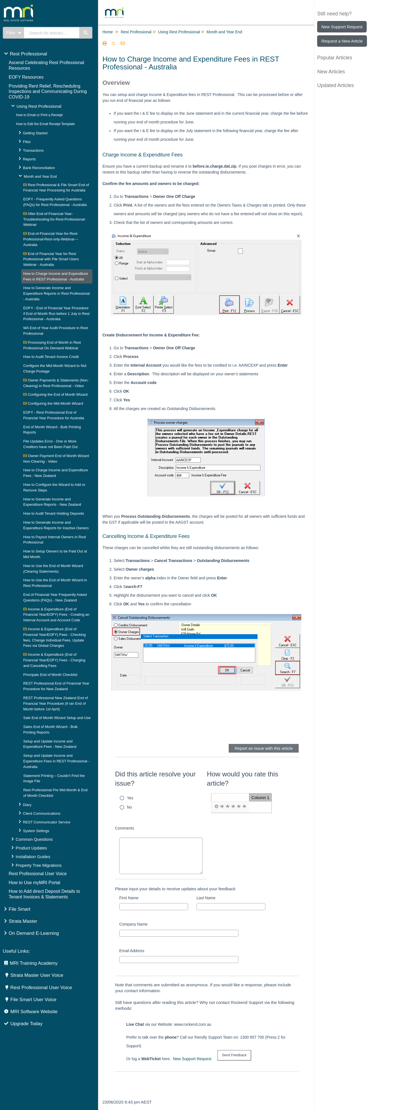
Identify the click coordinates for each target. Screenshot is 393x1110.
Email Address (131, 951)
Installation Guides (33, 856)
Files (27, 142)
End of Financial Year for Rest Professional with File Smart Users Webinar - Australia (51, 259)
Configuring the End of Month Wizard (55, 394)
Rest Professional (28, 54)
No (129, 807)
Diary (27, 805)
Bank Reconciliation (39, 168)
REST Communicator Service (47, 822)
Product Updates (31, 848)
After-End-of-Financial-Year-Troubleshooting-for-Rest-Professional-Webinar (54, 219)
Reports (29, 159)
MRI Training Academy (34, 963)
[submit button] (234, 1055)
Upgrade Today (26, 1023)
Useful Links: (16, 951)
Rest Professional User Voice (38, 873)
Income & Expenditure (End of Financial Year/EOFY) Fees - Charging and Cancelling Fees (54, 660)
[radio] (216, 806)
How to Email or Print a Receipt (39, 115)
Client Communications (41, 813)
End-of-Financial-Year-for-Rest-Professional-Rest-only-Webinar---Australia (50, 239)
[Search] (85, 33)
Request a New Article (342, 41)
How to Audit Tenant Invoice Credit (51, 357)
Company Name (133, 924)
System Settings (36, 831)
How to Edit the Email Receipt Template (45, 124)
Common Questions (34, 839)
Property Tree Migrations (39, 865)
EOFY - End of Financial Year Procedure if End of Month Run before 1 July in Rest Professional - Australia (56, 313)
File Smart (19, 909)
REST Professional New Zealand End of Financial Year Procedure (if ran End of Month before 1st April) (55, 703)
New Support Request (192, 1059)
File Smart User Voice (33, 999)
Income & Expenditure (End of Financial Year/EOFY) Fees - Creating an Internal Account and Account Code (56, 614)
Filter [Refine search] (13, 32)
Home (107, 32)
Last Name (206, 898)
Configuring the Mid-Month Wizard (53, 403)
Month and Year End (40, 176)
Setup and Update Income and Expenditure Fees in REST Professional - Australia (56, 761)
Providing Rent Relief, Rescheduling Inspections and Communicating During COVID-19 (48, 92)
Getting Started (35, 133)
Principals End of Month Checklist (50, 675)
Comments (124, 828)
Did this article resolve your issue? (155, 778)
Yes (130, 798)
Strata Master (23, 921)
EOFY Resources (26, 77)
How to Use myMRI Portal (34, 882)
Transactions (33, 150)
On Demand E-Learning (34, 933)
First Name (128, 898)
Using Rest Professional (39, 106)
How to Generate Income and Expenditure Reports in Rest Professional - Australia (56, 293)
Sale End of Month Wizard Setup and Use (57, 718)
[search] (51, 33)
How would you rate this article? (242, 778)
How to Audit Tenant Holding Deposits (53, 513)
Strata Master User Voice (36, 975)
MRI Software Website (34, 1011)
